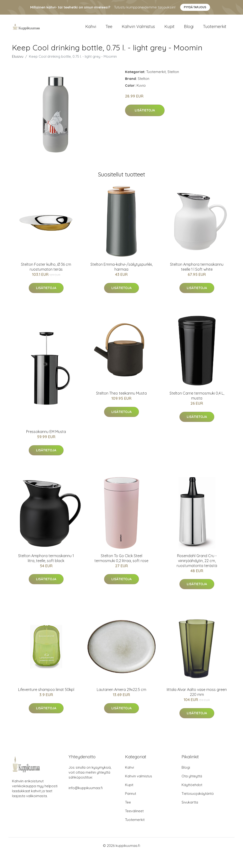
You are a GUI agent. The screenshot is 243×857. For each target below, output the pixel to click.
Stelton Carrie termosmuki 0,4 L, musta (197, 399)
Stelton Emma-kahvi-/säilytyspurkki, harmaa (121, 270)
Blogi (189, 28)
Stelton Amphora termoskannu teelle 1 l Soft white (196, 270)
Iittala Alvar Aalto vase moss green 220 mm (197, 695)
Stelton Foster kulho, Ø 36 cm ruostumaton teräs (46, 270)
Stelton (173, 75)
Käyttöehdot (192, 788)
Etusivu (17, 59)
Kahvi (90, 28)
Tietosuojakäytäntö (198, 797)
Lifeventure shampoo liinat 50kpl (46, 692)
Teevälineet (134, 814)
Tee (108, 28)
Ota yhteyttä (192, 779)
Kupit (169, 28)
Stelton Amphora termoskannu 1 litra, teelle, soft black (46, 561)
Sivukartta (190, 805)
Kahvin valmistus (138, 28)
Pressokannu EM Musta (46, 435)
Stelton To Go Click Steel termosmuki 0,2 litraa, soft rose (121, 561)
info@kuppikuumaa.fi (86, 791)
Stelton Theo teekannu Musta (121, 396)
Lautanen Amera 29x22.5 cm (121, 692)
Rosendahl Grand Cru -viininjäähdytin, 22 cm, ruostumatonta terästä (197, 564)
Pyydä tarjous (195, 7)
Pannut (130, 797)
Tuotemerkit (214, 28)
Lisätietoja (145, 113)
